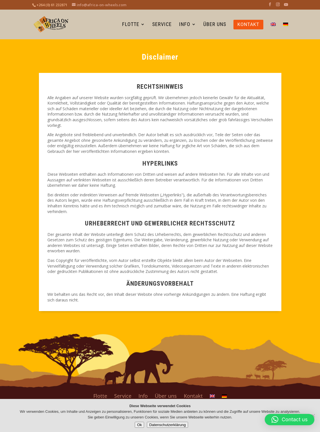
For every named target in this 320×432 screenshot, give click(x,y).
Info (143, 395)
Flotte (100, 395)
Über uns (166, 395)
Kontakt (193, 395)
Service (122, 395)
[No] (313, 415)
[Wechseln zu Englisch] (273, 30)
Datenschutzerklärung (167, 425)
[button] (289, 419)
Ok (139, 425)
